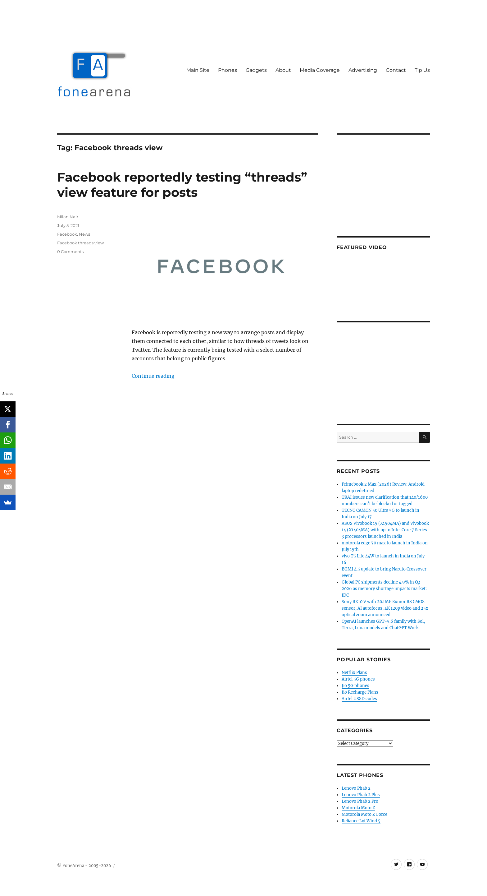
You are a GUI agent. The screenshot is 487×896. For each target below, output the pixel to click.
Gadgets (256, 70)
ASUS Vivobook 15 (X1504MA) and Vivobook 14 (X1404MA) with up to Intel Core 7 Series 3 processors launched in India (385, 530)
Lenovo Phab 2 (356, 788)
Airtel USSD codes (359, 698)
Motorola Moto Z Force (364, 814)
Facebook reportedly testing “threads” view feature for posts (182, 184)
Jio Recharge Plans (360, 692)
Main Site (197, 70)
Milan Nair (67, 216)
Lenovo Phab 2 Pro (360, 801)
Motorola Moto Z (358, 808)
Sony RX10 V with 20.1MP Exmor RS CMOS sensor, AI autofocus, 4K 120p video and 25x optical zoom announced (385, 608)
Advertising (362, 70)
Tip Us (422, 70)
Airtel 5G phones (358, 679)
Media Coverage (320, 70)
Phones (227, 70)
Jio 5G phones (355, 685)
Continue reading (153, 376)
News (84, 234)
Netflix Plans (354, 672)
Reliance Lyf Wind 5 (361, 821)
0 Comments (70, 251)
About (283, 70)
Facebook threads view (80, 242)
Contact (396, 70)
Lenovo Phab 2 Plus (361, 794)
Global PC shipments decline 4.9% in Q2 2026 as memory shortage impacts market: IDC (384, 589)
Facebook (67, 234)
